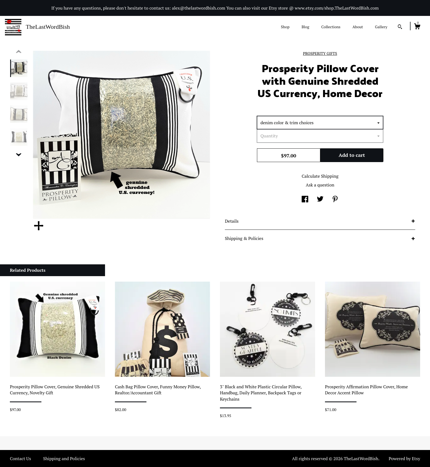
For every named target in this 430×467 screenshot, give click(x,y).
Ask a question (320, 185)
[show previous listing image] (18, 52)
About (357, 26)
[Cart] (417, 27)
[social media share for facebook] (305, 200)
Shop (285, 26)
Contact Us (20, 458)
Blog (305, 26)
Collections (330, 26)
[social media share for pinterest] (335, 200)
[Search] (400, 27)
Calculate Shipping (320, 176)
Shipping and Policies (64, 458)
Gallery (381, 26)
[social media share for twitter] (320, 200)
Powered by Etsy (404, 458)
